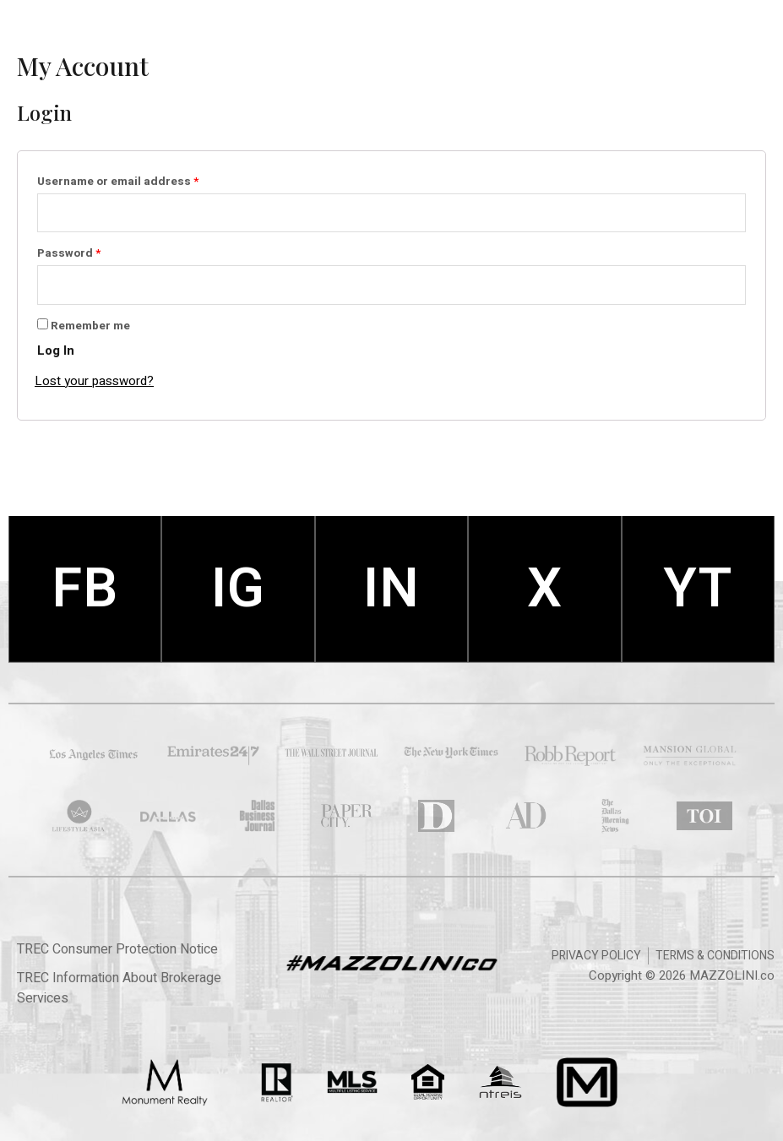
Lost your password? (94, 381)
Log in (55, 350)
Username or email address (143, 180)
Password (94, 252)
